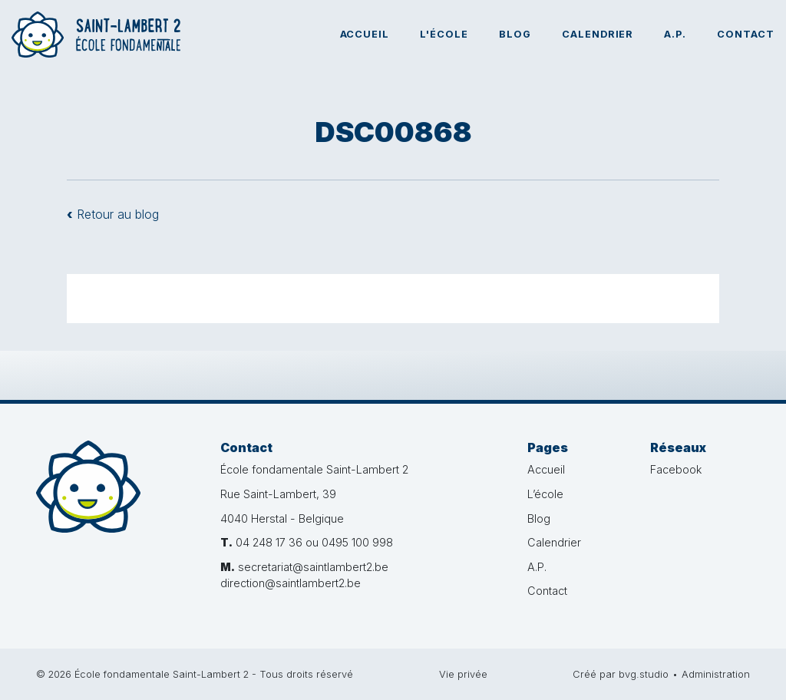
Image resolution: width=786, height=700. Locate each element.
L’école (545, 493)
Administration (716, 674)
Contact (745, 34)
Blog (515, 34)
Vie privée (463, 674)
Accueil (365, 34)
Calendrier (598, 34)
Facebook (676, 469)
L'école (444, 34)
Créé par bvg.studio (621, 674)
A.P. (675, 34)
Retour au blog (113, 214)
